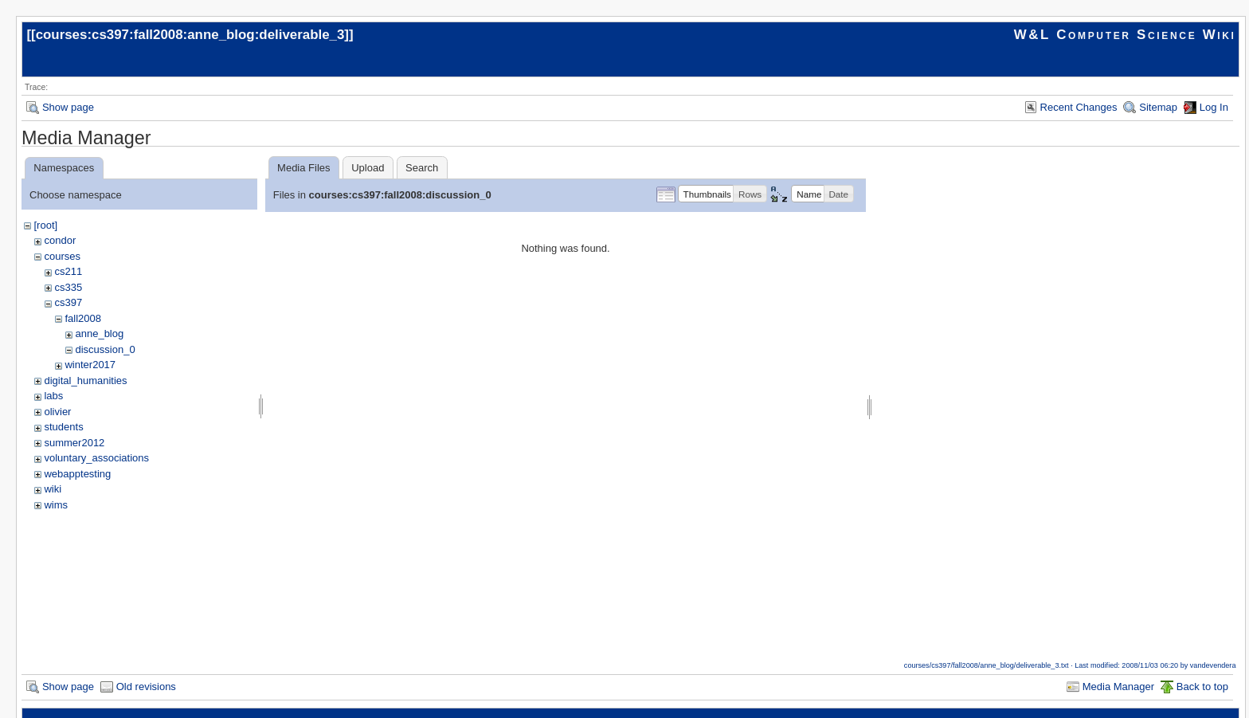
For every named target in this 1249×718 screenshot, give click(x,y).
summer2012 (74, 443)
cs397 (68, 302)
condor (60, 240)
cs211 (68, 271)
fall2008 (83, 318)
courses (62, 256)
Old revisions (146, 686)
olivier (57, 412)
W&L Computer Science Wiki (1125, 34)
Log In (1214, 107)
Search (421, 168)
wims (56, 505)
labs (53, 396)
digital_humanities (85, 380)
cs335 (68, 287)
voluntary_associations (96, 458)
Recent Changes (1079, 107)
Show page (68, 107)
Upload (367, 168)
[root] (45, 225)
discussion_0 (105, 349)
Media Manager (1118, 686)
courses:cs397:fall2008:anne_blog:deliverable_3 (190, 34)
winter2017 (90, 365)
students (63, 427)
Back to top (1202, 686)
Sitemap (1158, 107)
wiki (52, 489)
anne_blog (99, 333)
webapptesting (77, 474)
